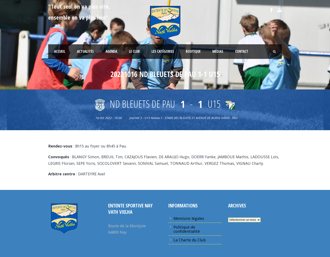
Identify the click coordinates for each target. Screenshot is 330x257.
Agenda (111, 51)
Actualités (85, 51)
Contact (241, 51)
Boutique (193, 51)
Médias (217, 51)
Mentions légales (188, 218)
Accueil (59, 51)
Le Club (134, 51)
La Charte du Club (189, 239)
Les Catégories (163, 51)
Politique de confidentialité (186, 229)
